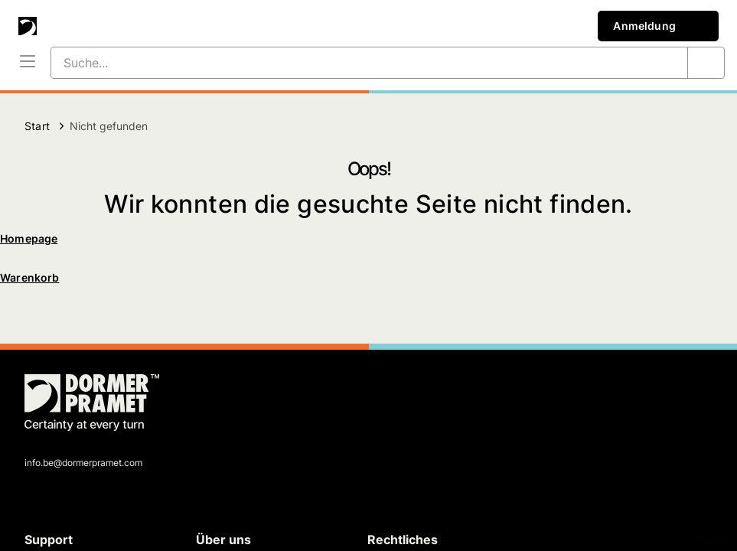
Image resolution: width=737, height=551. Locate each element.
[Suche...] (351, 62)
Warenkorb (30, 277)
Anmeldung (658, 26)
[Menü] (27, 62)
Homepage (28, 238)
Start (37, 125)
